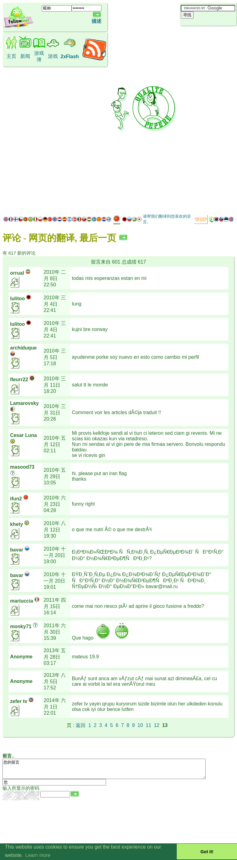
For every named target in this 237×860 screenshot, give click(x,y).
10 (140, 725)
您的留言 (116, 771)
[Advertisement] (208, 119)
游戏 (53, 56)
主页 (11, 56)
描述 (96, 21)
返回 (80, 725)
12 (157, 725)
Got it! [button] (206, 851)
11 (148, 725)
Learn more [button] (37, 855)
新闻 (25, 56)
